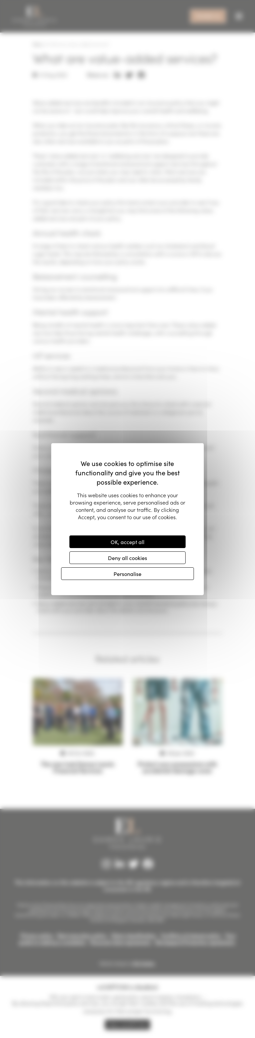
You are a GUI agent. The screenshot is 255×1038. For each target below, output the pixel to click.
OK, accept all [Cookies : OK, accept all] (127, 541)
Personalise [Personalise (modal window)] (127, 573)
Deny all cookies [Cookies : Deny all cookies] (127, 557)
